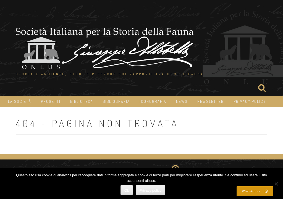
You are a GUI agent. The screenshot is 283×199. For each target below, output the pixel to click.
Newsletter (210, 101)
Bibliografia (116, 101)
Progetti (51, 101)
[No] (276, 184)
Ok (126, 190)
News (182, 101)
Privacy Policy (250, 101)
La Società (19, 101)
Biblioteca (81, 101)
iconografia (153, 101)
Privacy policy (150, 190)
